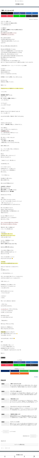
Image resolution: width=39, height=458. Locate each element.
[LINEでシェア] (19, 16)
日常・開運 (3, 357)
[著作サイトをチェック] (10, 371)
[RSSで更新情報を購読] (19, 373)
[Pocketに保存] (7, 16)
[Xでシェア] (7, 13)
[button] (32, 16)
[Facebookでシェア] (19, 13)
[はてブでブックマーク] (32, 13)
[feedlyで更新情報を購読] (29, 371)
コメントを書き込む (19, 444)
